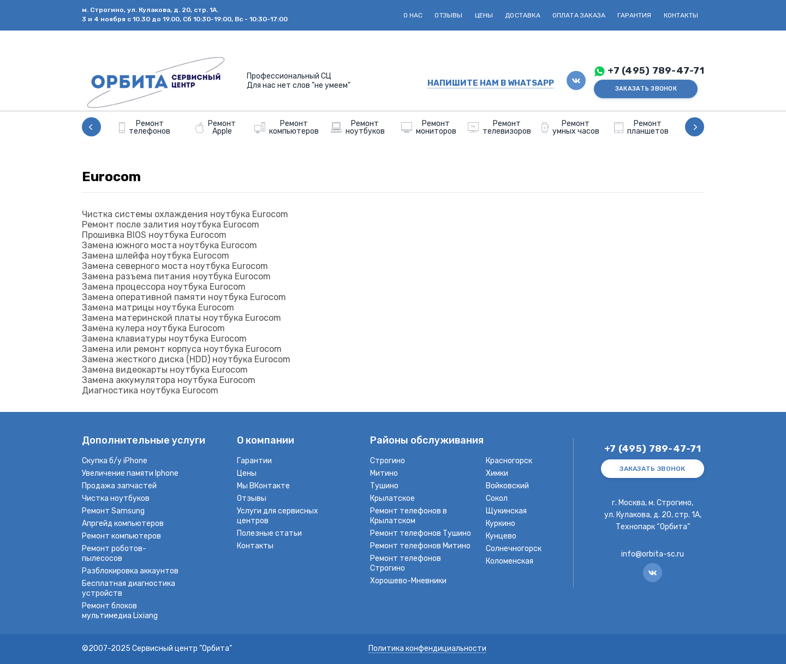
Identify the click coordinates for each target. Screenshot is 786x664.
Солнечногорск (513, 548)
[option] (144, 126)
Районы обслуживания (427, 441)
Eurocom (111, 176)
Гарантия (634, 15)
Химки (497, 473)
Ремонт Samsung (113, 511)
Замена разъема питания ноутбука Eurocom (176, 276)
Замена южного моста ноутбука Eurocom (169, 245)
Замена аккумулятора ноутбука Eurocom (168, 380)
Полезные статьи (269, 533)
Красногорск (509, 460)
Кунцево (501, 536)
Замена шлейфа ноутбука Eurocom (155, 255)
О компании (265, 441)
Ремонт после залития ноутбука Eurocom (170, 224)
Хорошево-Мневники (408, 580)
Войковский (507, 485)
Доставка (522, 15)
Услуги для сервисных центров (277, 515)
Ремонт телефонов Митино (420, 546)
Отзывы (448, 15)
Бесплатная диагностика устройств (128, 588)
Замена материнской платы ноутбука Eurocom (181, 318)
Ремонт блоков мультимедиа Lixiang (120, 610)
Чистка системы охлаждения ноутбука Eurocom (185, 214)
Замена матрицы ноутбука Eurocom (158, 307)
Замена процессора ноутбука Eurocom (164, 287)
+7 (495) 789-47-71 (656, 70)
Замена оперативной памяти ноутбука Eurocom (184, 297)
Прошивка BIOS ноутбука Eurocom (154, 235)
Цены (484, 15)
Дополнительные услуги (143, 441)
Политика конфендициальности (427, 649)
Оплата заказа (578, 15)
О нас (413, 15)
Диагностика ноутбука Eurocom (150, 390)
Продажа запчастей (119, 485)
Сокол (497, 498)
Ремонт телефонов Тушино (420, 533)
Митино (384, 473)
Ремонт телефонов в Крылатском (408, 515)
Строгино (387, 460)
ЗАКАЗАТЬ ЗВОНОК (646, 88)
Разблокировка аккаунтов (130, 571)
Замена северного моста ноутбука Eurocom (175, 266)
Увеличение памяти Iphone (130, 473)
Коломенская (509, 561)
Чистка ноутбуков (116, 498)
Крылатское (392, 498)
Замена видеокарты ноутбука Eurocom (165, 369)
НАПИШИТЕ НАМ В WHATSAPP (490, 83)
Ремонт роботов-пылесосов (114, 553)
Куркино (500, 523)
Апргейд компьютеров (123, 523)
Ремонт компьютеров (121, 536)
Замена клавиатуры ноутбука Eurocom (164, 338)
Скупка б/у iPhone (114, 460)
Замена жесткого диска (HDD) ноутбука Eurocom (186, 359)
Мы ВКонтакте (263, 485)
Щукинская (506, 511)
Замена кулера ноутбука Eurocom (153, 328)
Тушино (384, 485)
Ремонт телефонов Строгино (405, 563)
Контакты (681, 15)
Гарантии (254, 460)
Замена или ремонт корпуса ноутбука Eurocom (182, 349)
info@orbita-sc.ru (652, 554)
